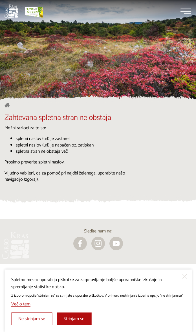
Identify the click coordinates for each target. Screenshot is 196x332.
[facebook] (80, 243)
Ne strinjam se (31, 319)
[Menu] (185, 11)
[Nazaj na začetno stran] (11, 11)
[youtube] (116, 243)
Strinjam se (74, 319)
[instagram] (98, 243)
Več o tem (20, 304)
